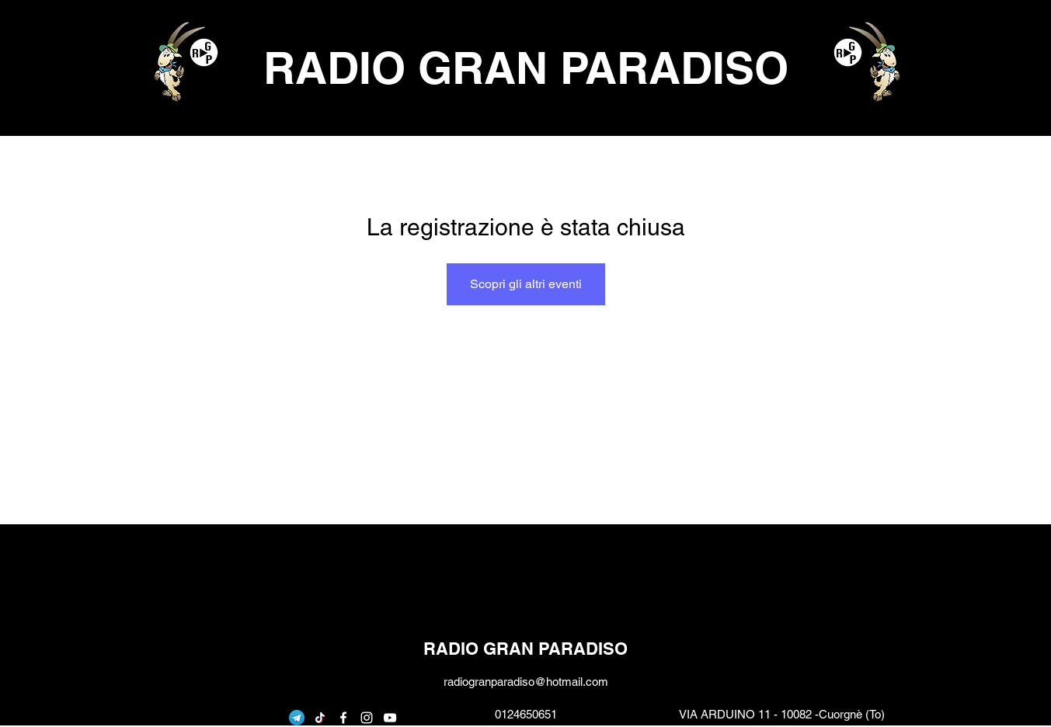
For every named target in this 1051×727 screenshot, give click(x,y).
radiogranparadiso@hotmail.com (526, 681)
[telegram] (297, 717)
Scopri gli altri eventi (526, 284)
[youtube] (390, 717)
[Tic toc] (320, 717)
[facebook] (343, 717)
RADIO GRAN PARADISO (525, 67)
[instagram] (366, 717)
